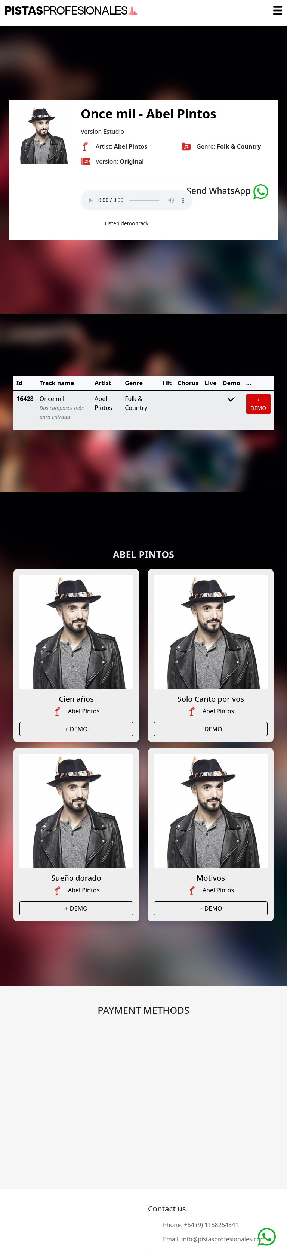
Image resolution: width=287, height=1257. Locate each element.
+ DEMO (258, 403)
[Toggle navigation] (277, 10)
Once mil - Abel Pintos (148, 113)
